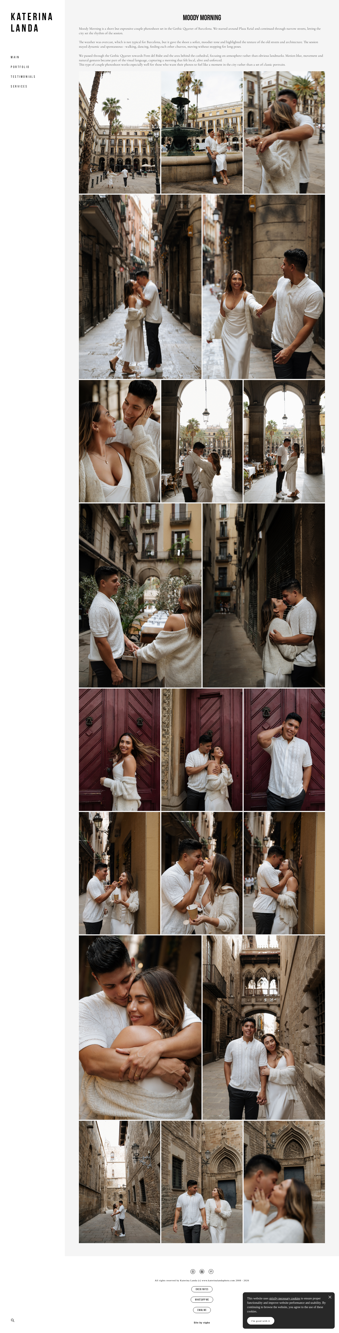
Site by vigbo (202, 1323)
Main (15, 57)
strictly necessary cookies (284, 1298)
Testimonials (23, 76)
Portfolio (20, 67)
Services (19, 86)
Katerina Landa (32, 22)
